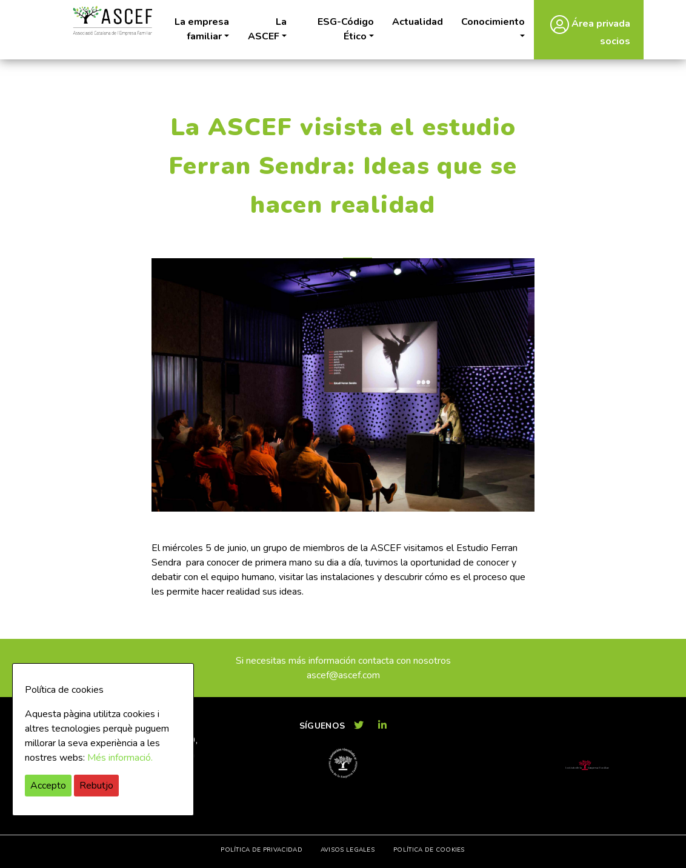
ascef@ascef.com (343, 675)
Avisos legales (348, 850)
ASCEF (112, 21)
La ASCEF (267, 29)
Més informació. (120, 757)
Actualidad (417, 21)
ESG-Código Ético (346, 29)
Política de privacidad (261, 850)
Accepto (48, 785)
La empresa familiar (202, 29)
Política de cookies (429, 850)
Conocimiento (493, 21)
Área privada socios (590, 31)
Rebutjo (96, 785)
